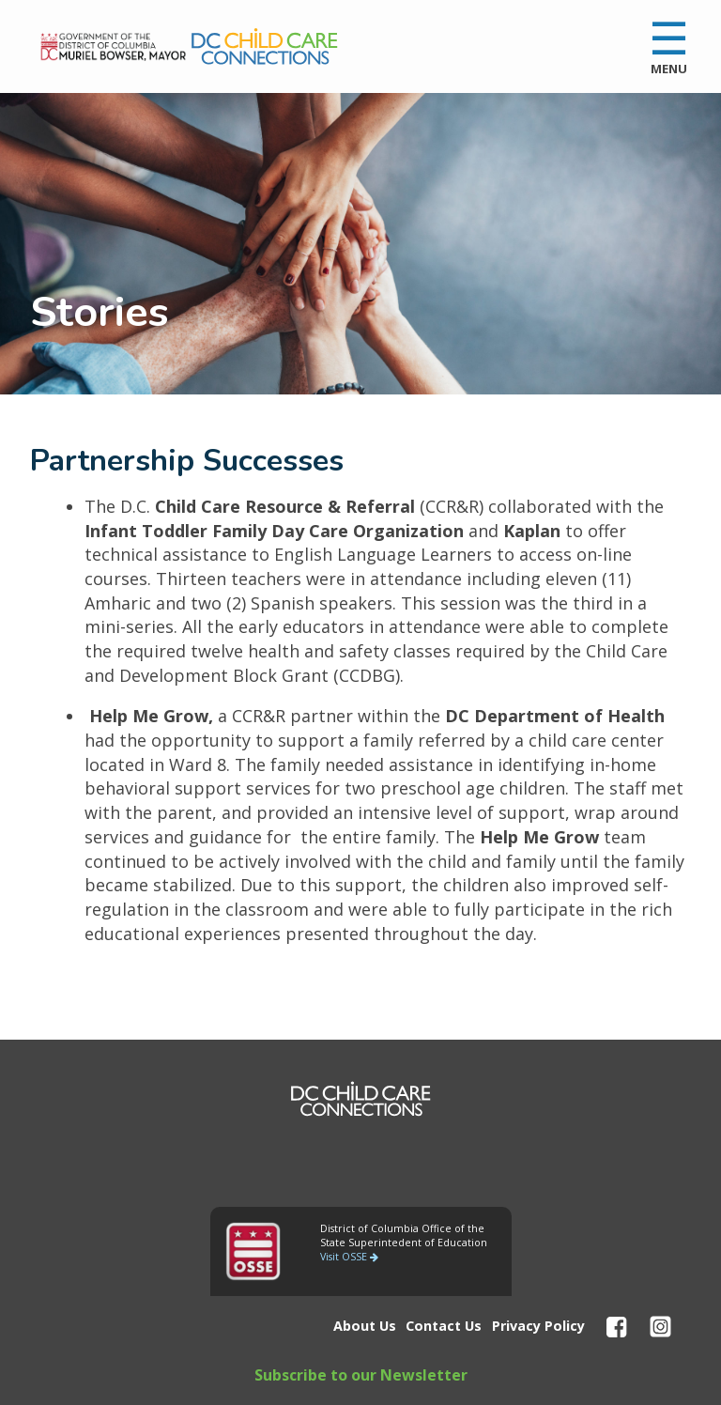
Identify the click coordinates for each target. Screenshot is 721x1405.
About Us (364, 1326)
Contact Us (444, 1326)
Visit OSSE (349, 1256)
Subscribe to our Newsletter (361, 1375)
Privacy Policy (538, 1326)
